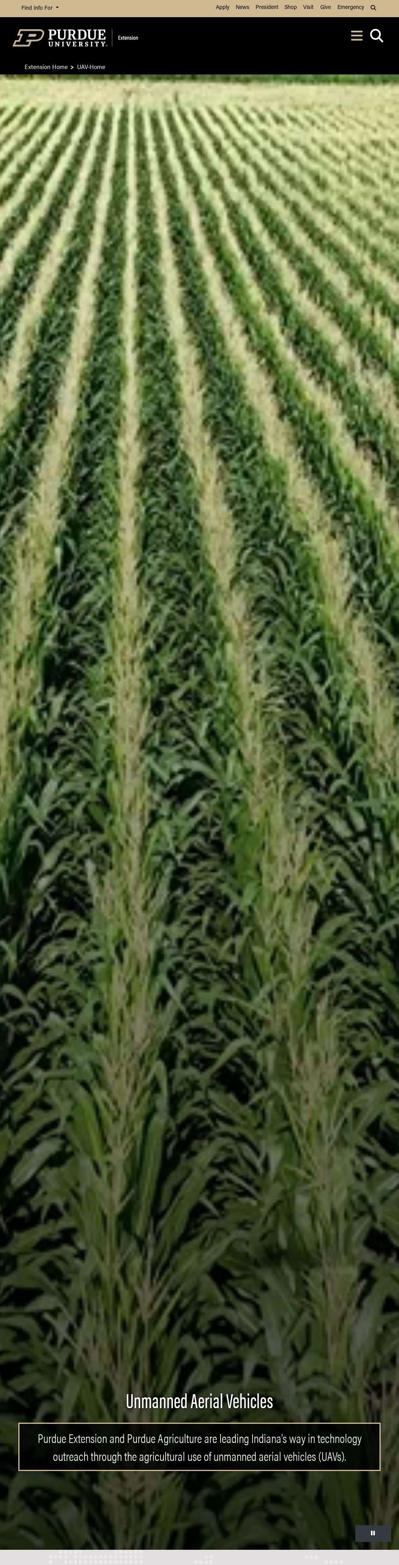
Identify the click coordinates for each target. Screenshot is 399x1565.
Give (325, 8)
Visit (308, 8)
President (267, 8)
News (242, 8)
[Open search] (377, 38)
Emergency (350, 8)
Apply (223, 8)
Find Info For (37, 8)
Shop (290, 8)
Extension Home (46, 66)
